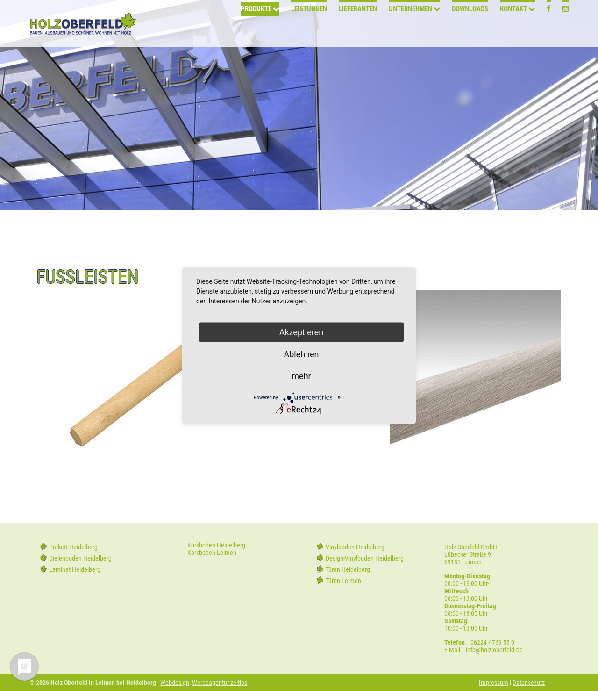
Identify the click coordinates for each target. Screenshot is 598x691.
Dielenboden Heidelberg (80, 558)
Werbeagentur (210, 682)
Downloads (470, 24)
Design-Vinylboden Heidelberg (365, 558)
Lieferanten (358, 24)
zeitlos (238, 682)
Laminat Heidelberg (74, 569)
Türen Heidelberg (348, 569)
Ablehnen (301, 354)
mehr (301, 376)
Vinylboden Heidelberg (355, 547)
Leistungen (309, 24)
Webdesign (174, 682)
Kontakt (513, 24)
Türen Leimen (343, 580)
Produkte (256, 24)
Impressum (493, 682)
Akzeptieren (301, 332)
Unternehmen (410, 24)
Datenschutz (529, 682)
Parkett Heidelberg (73, 547)
